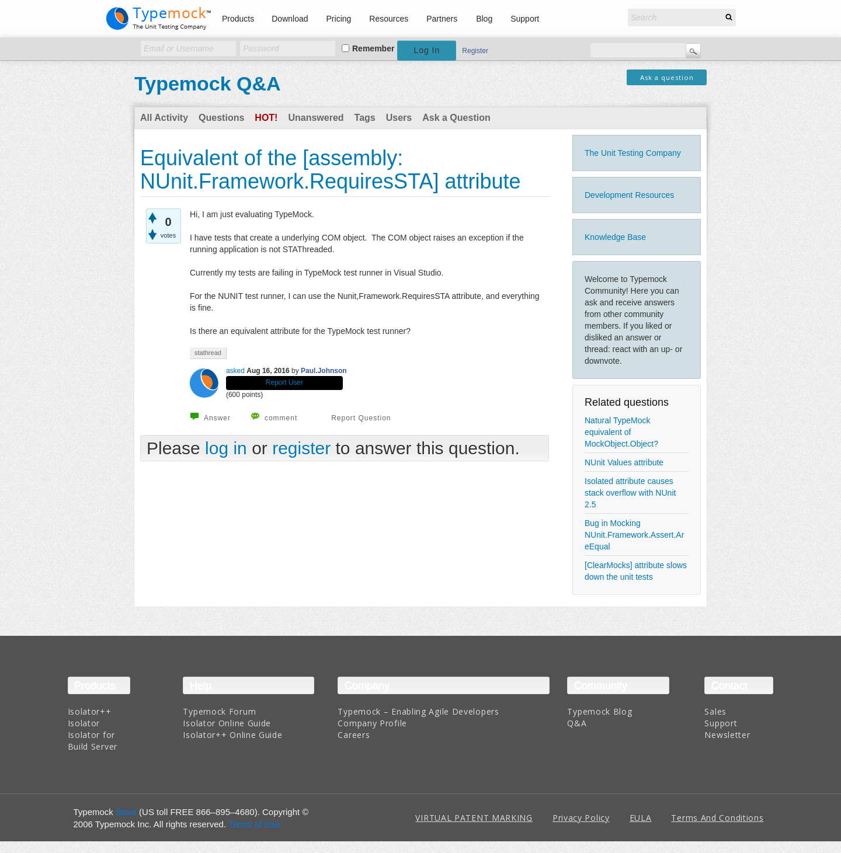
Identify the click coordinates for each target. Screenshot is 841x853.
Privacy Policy (581, 817)
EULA (641, 817)
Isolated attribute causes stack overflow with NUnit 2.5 (630, 492)
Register (475, 51)
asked (235, 371)
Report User (285, 382)
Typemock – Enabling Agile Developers (418, 711)
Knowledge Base (615, 237)
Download (290, 18)
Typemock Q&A (207, 83)
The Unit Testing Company (633, 153)
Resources (388, 18)
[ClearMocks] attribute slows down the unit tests (636, 571)
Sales (715, 711)
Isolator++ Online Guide (232, 734)
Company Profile (372, 723)
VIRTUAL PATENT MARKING (473, 817)
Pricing (339, 18)
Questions (221, 118)
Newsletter (727, 734)
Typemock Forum (219, 711)
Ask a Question (456, 118)
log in (226, 448)
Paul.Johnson (324, 371)
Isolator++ (90, 711)
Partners (441, 18)
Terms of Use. (255, 824)
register (301, 448)
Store (126, 812)
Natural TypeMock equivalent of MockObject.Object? (621, 432)
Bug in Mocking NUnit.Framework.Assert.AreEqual (634, 534)
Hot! (266, 118)
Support (524, 18)
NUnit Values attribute (624, 462)
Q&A (576, 723)
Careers (354, 734)
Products (238, 18)
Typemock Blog (599, 711)
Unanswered (315, 118)
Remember (373, 48)
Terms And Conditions (717, 817)
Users (399, 118)
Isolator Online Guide (227, 723)
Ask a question (667, 77)
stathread (207, 352)
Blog (484, 18)
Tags (365, 118)
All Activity (164, 118)
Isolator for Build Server (92, 740)
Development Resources (629, 195)
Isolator (84, 723)
